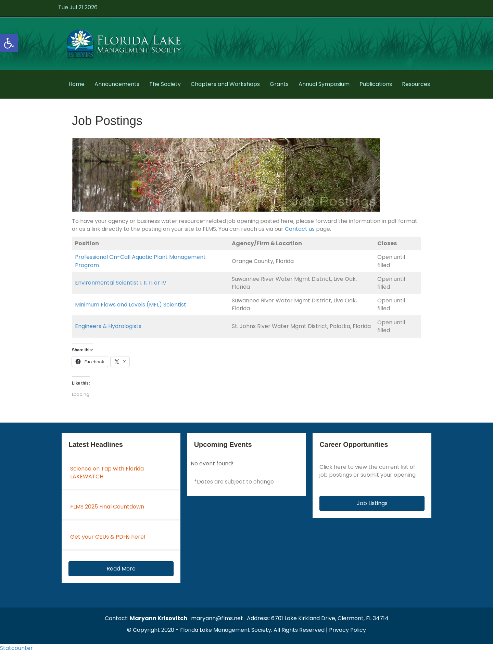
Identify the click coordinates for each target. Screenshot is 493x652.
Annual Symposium (324, 84)
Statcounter (16, 648)
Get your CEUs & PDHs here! (108, 537)
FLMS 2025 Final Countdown (107, 507)
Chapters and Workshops (225, 84)
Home (76, 84)
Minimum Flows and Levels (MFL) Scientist (130, 305)
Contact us (300, 229)
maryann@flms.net (217, 618)
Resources (416, 84)
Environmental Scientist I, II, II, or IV (120, 283)
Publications (375, 84)
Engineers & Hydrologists (108, 326)
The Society (165, 84)
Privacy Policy (347, 630)
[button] (121, 568)
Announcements (116, 84)
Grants (279, 84)
